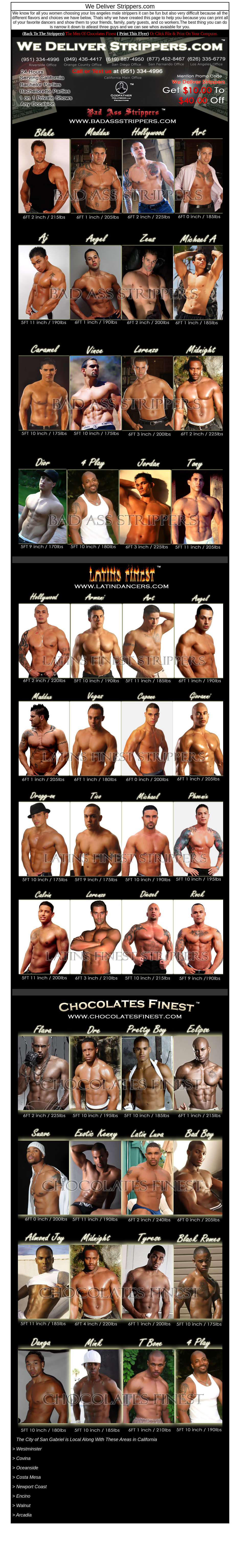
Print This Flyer (133, 33)
